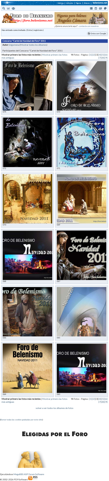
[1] (90, 54)
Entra (29, 30)
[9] (106, 57)
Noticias (61, 3)
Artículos (69, 3)
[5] (103, 54)
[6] (106, 54)
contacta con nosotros (88, 26)
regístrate (38, 30)
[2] (93, 54)
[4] (99, 54)
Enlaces (87, 3)
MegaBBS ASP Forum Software (28, 474)
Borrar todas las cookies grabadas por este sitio (21, 419)
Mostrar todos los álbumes (33, 44)
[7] (99, 57)
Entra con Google (97, 33)
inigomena (14, 44)
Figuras (78, 3)
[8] (103, 57)
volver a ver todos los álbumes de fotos (54, 408)
